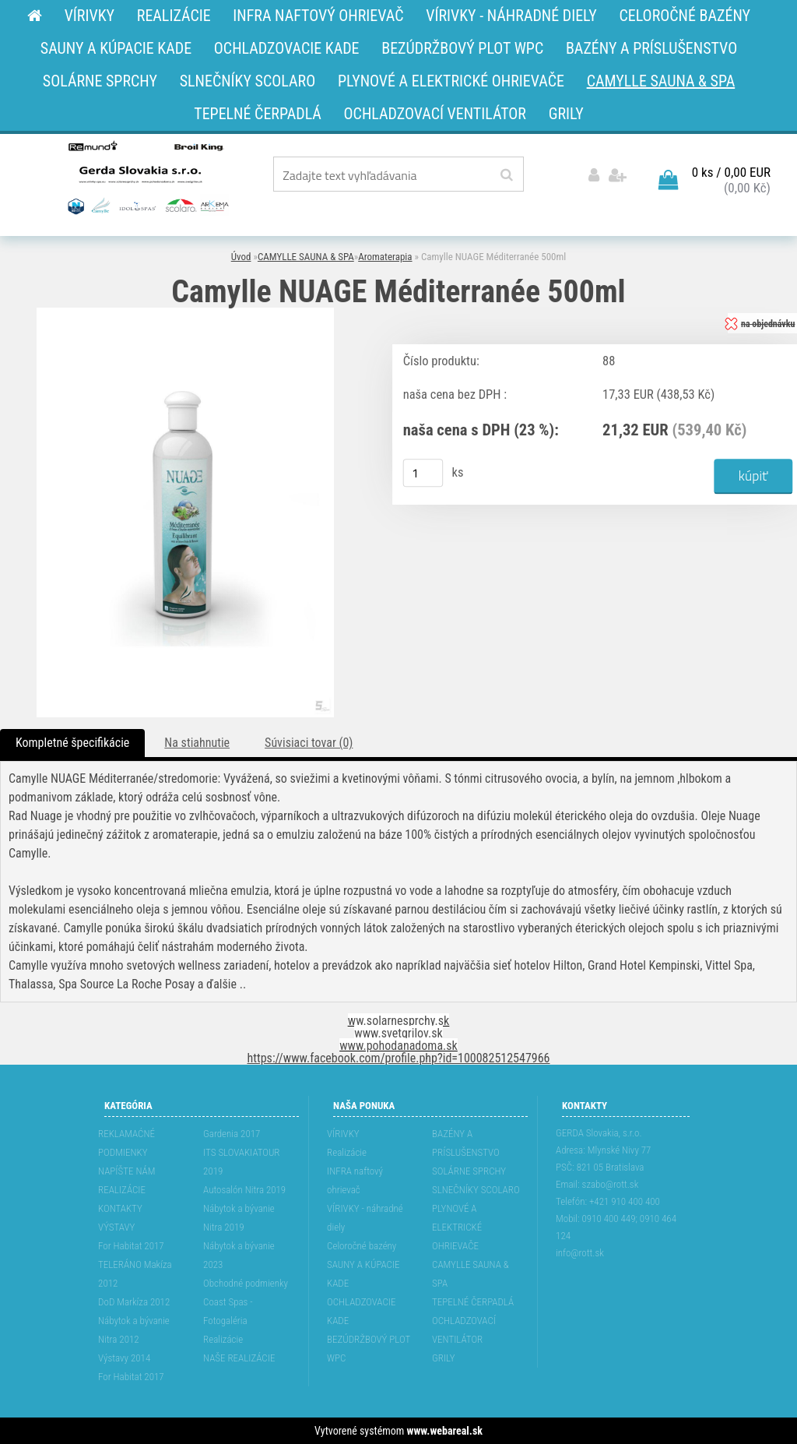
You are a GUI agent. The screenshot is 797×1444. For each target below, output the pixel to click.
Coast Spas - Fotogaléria (228, 1311)
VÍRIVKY (343, 1133)
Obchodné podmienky (245, 1283)
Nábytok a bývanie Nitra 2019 (239, 1218)
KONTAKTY (120, 1208)
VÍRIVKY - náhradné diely (365, 1218)
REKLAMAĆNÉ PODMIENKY (126, 1143)
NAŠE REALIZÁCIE (239, 1358)
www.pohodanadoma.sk (398, 1045)
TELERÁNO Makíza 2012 (135, 1274)
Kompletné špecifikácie (72, 742)
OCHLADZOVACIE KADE (361, 1311)
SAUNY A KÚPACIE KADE (363, 1274)
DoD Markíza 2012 (134, 1302)
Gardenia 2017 (231, 1133)
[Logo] (147, 177)
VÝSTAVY (116, 1227)
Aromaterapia (385, 256)
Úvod (241, 256)
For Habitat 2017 (131, 1246)
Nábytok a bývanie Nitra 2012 (134, 1330)
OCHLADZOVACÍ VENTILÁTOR (464, 1330)
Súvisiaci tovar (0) (309, 742)
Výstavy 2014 (124, 1358)
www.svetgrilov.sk (398, 1033)
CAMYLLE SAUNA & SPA (306, 256)
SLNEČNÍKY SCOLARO (475, 1190)
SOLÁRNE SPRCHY (469, 1171)
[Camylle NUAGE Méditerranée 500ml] (185, 313)
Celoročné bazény (361, 1246)
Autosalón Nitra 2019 (244, 1190)
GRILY (443, 1358)
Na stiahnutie (197, 742)
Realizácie (223, 1339)
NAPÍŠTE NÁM (126, 1171)
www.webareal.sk (445, 1431)
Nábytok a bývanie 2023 (239, 1255)
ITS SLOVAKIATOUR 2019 (241, 1161)
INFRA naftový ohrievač (355, 1180)
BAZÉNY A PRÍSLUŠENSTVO (466, 1143)
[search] (506, 175)
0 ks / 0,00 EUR (731, 172)
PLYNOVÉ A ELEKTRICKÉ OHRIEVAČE (457, 1227)
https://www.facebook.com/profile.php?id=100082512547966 (399, 1058)
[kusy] (423, 473)
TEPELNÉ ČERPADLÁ (473, 1302)
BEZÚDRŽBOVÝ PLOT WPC (368, 1348)
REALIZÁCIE (122, 1190)
